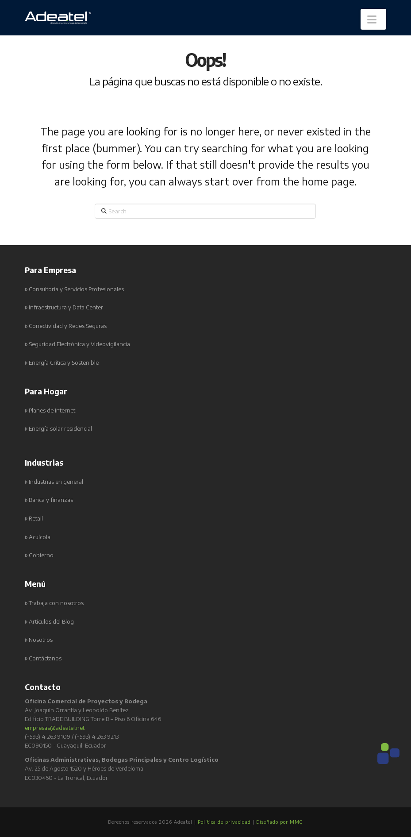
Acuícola (38, 537)
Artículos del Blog (49, 621)
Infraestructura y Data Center (64, 307)
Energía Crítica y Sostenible (62, 362)
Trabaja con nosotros (54, 603)
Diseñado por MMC (279, 822)
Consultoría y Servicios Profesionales (74, 289)
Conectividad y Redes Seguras (66, 326)
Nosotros (39, 639)
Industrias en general (54, 481)
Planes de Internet (50, 410)
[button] (373, 19)
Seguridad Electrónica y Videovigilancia (78, 344)
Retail (34, 518)
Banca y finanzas (49, 500)
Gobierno (39, 555)
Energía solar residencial (58, 428)
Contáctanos (43, 658)
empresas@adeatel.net (55, 727)
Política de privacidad (224, 822)
